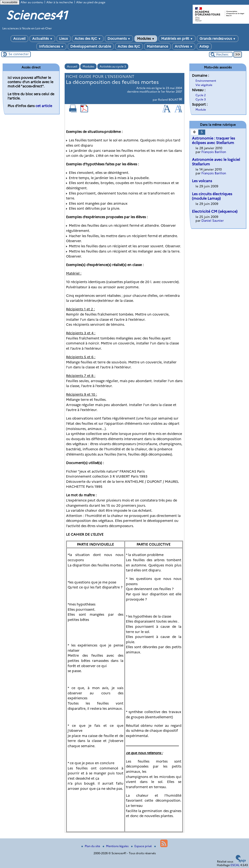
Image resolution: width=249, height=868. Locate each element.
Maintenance (157, 46)
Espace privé (141, 846)
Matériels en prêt (177, 38)
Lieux (63, 38)
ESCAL (235, 865)
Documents (118, 38)
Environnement (206, 80)
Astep (204, 46)
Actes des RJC (88, 38)
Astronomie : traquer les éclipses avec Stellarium (213, 140)
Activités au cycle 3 (113, 66)
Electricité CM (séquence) (214, 211)
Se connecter (19, 54)
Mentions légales (116, 846)
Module (201, 109)
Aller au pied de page (90, 2)
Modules (146, 38)
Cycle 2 (201, 95)
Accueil (19, 38)
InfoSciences (51, 46)
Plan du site (91, 846)
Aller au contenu (32, 2)
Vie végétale (204, 85)
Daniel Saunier (212, 220)
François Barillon (213, 152)
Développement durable (90, 46)
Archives (184, 46)
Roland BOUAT (168, 99)
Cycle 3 (201, 99)
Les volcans (202, 181)
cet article (44, 106)
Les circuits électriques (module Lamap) (212, 196)
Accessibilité (10, 2)
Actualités (42, 38)
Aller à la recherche (59, 2)
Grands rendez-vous (218, 38)
